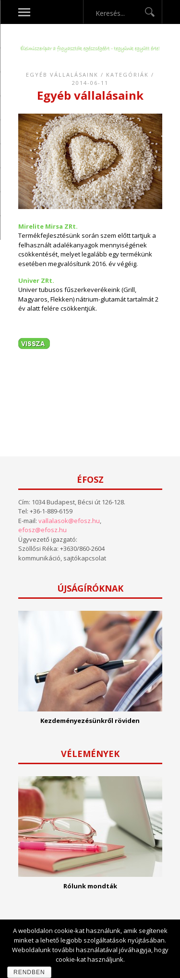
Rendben (29, 972)
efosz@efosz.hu (42, 529)
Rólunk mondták (90, 886)
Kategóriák (127, 74)
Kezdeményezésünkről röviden (90, 720)
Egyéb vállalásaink (62, 74)
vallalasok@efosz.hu (69, 520)
